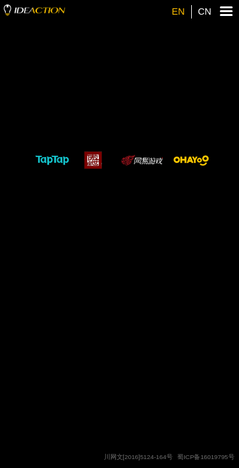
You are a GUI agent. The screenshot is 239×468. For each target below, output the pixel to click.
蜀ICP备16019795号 (206, 456)
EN (178, 11)
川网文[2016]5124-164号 (138, 456)
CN (204, 11)
